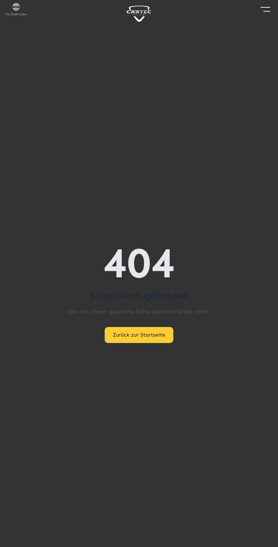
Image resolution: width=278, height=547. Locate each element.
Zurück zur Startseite (139, 335)
